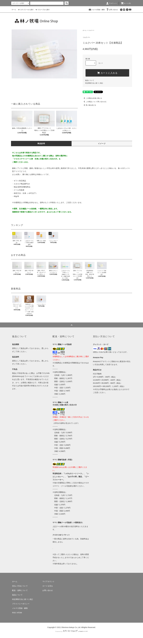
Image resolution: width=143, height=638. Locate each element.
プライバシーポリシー (20, 604)
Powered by (71, 631)
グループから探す (42, 10)
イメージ (102, 143)
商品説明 (41, 143)
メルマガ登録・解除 (96, 9)
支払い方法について (20, 586)
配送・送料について (20, 590)
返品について (89, 80)
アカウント (111, 3)
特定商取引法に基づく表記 (94, 83)
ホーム (14, 9)
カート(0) (126, 3)
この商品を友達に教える (92, 98)
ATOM (19, 613)
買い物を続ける (89, 105)
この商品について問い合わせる (94, 102)
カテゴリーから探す (25, 10)
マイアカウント (48, 581)
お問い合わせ (112, 9)
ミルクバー (91, 30)
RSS (14, 613)
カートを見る (47, 586)
